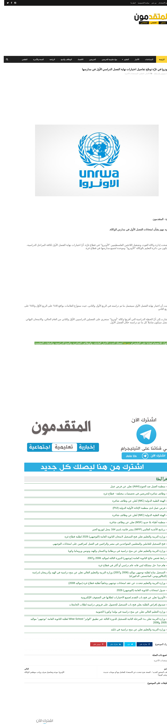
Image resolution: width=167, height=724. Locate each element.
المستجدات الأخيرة (127, 80)
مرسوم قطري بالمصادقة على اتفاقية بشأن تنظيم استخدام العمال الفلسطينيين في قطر (19, 136)
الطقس (22, 59)
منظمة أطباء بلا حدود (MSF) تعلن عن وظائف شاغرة (133, 511)
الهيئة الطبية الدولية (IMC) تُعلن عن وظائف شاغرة (134, 490)
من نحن (149, 3)
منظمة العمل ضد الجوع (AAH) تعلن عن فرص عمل (133, 475)
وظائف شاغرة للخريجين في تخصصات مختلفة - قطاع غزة (130, 482)
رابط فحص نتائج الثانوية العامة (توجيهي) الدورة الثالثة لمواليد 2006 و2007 (122, 550)
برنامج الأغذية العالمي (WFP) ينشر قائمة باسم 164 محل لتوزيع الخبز (124, 518)
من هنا (122, 344)
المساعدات (147, 59)
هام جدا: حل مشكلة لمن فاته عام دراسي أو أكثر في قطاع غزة (127, 558)
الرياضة (50, 59)
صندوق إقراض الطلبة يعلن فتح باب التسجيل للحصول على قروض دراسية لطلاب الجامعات (113, 597)
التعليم (124, 59)
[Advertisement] (54, 31)
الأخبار (135, 59)
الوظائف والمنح (64, 59)
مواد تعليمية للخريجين (107, 59)
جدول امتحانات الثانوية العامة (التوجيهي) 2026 (136, 582)
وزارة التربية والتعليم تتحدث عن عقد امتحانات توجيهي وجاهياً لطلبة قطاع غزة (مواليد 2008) (112, 575)
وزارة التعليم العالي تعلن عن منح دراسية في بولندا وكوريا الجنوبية (126, 604)
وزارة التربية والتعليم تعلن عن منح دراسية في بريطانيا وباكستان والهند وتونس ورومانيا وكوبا (112, 543)
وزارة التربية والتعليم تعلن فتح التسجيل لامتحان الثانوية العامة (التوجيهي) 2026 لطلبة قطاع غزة (110, 525)
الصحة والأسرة (36, 59)
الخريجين (90, 59)
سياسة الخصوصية (139, 3)
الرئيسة (160, 59)
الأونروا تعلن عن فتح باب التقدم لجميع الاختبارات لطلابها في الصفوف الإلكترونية (119, 590)
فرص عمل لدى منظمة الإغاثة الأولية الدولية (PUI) (134, 497)
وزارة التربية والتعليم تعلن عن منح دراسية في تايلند (134, 622)
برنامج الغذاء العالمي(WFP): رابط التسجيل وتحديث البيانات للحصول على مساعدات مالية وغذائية (20, 110)
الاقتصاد (78, 59)
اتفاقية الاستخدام (160, 3)
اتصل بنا (129, 3)
